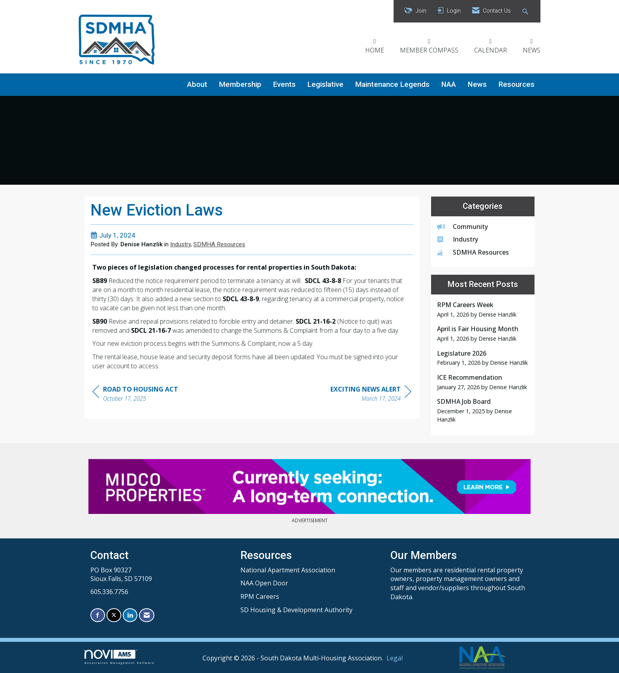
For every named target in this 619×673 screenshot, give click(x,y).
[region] (370, 395)
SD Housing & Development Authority (296, 610)
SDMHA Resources (219, 244)
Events (284, 84)
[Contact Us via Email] (146, 615)
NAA (448, 84)
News (477, 84)
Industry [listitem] (457, 239)
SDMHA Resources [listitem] (473, 252)
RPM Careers (259, 596)
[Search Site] (526, 11)
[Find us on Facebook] (97, 615)
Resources (517, 84)
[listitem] (483, 309)
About (197, 84)
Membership (240, 84)
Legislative (325, 84)
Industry (180, 244)
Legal (394, 658)
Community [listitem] (462, 226)
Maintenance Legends (392, 84)
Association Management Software (119, 657)
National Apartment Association (287, 570)
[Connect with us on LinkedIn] (130, 615)
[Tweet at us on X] (114, 615)
